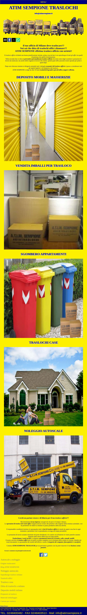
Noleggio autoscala (9, 571)
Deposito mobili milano (11, 590)
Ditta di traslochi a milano (13, 586)
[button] (5, 40)
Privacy (6, 606)
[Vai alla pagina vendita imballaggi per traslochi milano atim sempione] (43, 209)
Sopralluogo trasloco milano (11, 575)
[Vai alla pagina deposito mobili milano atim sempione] (43, 121)
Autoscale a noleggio (10, 559)
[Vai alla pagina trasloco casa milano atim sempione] (43, 386)
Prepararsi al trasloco (9, 594)
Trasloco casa (7, 582)
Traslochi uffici (6, 578)
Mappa (2, 606)
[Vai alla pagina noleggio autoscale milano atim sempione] (43, 475)
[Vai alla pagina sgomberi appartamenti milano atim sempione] (43, 298)
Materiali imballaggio (9, 598)
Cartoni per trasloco (8, 601)
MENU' (43, 2)
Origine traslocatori (8, 563)
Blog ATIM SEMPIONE (10, 567)
